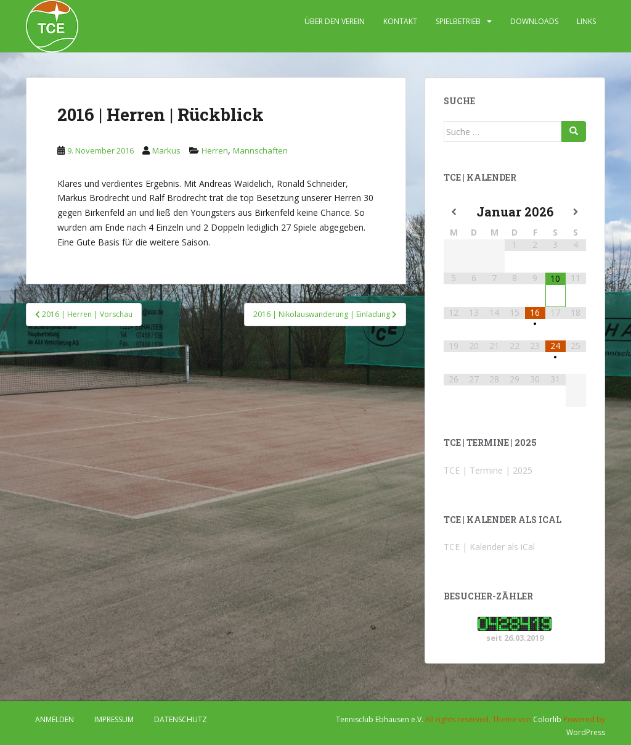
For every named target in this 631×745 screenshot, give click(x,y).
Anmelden (54, 719)
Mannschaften (260, 150)
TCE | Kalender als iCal (489, 547)
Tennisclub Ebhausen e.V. (379, 719)
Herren (215, 150)
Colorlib (547, 719)
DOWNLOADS (534, 21)
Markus (166, 150)
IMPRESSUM (114, 719)
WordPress (585, 732)
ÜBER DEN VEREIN (334, 21)
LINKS (586, 21)
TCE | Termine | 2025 (488, 470)
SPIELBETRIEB (458, 21)
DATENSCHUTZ (180, 719)
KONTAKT (400, 21)
